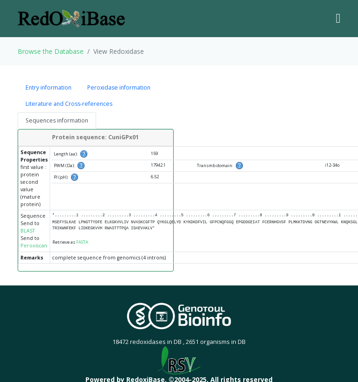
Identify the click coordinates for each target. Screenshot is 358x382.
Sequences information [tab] (57, 120)
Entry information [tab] (49, 87)
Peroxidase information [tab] (118, 87)
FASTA (82, 242)
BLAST (27, 230)
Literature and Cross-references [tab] (69, 104)
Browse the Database (51, 51)
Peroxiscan (33, 245)
